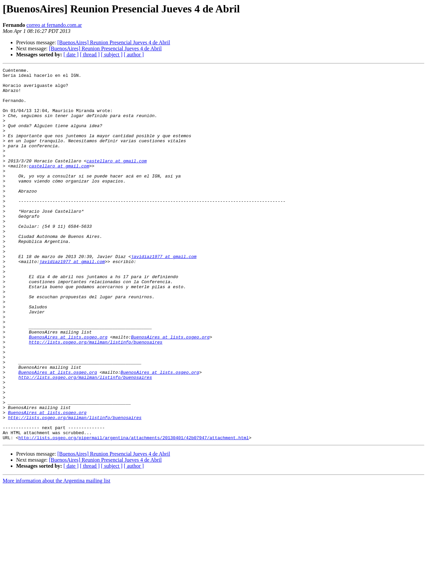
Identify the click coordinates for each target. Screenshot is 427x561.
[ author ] (134, 54)
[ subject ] (112, 54)
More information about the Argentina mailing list (56, 555)
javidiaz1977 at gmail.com (163, 295)
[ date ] (71, 54)
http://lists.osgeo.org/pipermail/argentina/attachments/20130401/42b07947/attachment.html (133, 512)
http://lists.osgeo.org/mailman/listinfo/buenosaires (95, 397)
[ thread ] (90, 54)
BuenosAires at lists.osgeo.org (68, 391)
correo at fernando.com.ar (54, 25)
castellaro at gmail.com (117, 180)
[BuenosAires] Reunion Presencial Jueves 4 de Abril (113, 42)
